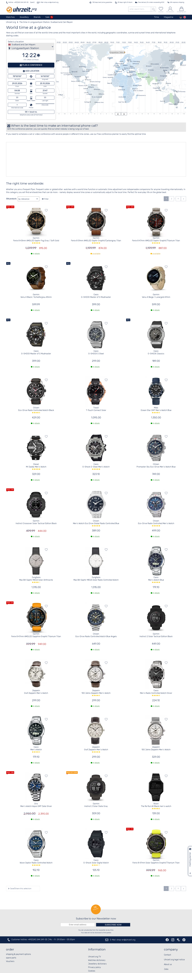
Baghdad (132, 75)
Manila (169, 83)
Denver (74, 71)
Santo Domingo (95, 81)
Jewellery (24, 17)
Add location (32, 71)
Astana (149, 66)
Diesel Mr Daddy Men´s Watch (36, 466)
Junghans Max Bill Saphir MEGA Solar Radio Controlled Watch (96, 578)
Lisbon (115, 73)
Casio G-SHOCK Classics (156, 352)
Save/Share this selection (20, 888)
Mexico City (74, 81)
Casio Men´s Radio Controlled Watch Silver (156, 692)
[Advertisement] (79, 159)
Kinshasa (121, 89)
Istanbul (133, 71)
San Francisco (65, 73)
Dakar (109, 83)
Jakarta (157, 90)
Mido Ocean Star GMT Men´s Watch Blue (156, 410)
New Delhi (145, 77)
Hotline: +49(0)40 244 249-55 (18, 2)
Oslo (120, 61)
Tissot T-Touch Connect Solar (96, 409)
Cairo (128, 76)
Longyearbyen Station (117, 52)
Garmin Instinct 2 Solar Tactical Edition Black (156, 635)
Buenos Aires (100, 102)
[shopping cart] (181, 9)
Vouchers (10, 961)
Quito (84, 88)
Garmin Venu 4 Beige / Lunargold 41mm (156, 296)
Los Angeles (67, 74)
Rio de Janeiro (96, 97)
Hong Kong (159, 80)
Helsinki (129, 60)
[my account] (170, 9)
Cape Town (121, 102)
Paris (116, 67)
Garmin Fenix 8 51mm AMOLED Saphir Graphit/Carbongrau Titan (96, 240)
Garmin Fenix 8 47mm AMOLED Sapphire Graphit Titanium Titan (36, 635)
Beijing (165, 70)
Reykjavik (110, 58)
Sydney (181, 102)
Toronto (90, 69)
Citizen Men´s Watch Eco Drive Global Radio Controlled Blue (96, 523)
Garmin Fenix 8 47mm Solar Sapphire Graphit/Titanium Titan (156, 861)
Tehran (141, 74)
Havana (88, 79)
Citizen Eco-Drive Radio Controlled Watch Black (36, 410)
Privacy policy (94, 967)
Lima (85, 92)
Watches (10, 17)
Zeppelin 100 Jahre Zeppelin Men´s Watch (96, 692)
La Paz (88, 94)
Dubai (137, 78)
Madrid (120, 71)
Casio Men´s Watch (36, 749)
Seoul (166, 73)
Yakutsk (172, 60)
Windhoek (121, 97)
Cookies (91, 971)
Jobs (166, 969)
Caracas (94, 85)
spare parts (11, 958)
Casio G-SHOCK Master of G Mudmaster (96, 296)
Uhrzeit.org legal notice (174, 959)
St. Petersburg (135, 61)
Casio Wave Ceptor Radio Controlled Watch (36, 862)
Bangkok (154, 83)
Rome (124, 69)
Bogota (92, 87)
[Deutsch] (180, 17)
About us (168, 964)
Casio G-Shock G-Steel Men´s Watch (96, 466)
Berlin (126, 65)
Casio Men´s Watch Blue (156, 579)
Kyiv (132, 66)
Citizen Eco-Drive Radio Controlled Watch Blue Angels (96, 635)
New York (85, 71)
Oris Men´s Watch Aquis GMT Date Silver (36, 805)
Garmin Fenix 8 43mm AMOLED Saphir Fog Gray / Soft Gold (36, 240)
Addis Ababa (138, 85)
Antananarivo (142, 95)
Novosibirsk (155, 64)
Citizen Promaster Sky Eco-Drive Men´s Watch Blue (156, 465)
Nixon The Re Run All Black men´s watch (156, 805)
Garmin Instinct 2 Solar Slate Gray (96, 805)
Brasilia (102, 94)
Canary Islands (107, 77)
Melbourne (172, 104)
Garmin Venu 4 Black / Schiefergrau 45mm (36, 296)
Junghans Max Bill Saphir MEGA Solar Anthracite (36, 579)
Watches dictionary (96, 960)
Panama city (82, 85)
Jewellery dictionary (97, 964)
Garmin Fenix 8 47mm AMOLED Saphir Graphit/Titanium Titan (156, 240)
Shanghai (163, 76)
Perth (161, 101)
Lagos (122, 86)
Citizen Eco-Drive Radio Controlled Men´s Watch (156, 523)
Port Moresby (181, 91)
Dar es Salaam (139, 90)
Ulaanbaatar (165, 67)
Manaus (97, 89)
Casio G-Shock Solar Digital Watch (96, 862)
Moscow (136, 63)
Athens (130, 72)
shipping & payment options (18, 954)
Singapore (156, 88)
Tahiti (61, 94)
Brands (37, 17)
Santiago (87, 102)
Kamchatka (185, 65)
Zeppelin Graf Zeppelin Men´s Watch (36, 691)
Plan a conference (32, 65)
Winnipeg (83, 66)
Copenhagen (119, 63)
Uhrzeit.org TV (94, 956)
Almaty (152, 70)
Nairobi (136, 88)
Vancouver (65, 67)
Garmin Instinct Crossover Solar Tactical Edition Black (36, 522)
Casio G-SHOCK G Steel (96, 352)
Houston (77, 76)
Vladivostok (174, 70)
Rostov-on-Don (128, 68)
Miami (87, 77)
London (115, 66)
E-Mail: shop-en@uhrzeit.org (48, 2)
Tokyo (176, 74)
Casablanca (111, 75)
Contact (167, 955)
